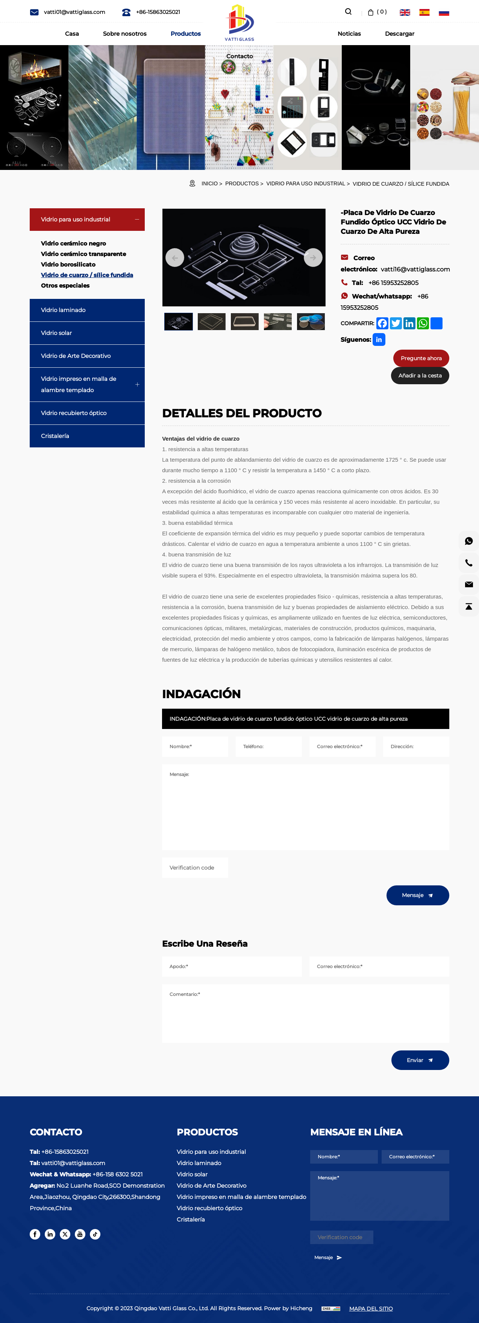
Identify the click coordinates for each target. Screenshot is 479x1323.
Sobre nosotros (125, 33)
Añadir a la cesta (420, 375)
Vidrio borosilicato (68, 264)
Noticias (349, 33)
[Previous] (174, 257)
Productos (186, 33)
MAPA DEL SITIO (371, 1308)
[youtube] (80, 1234)
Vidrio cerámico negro (73, 243)
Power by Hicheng (288, 1308)
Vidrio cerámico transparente (83, 254)
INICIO (210, 183)
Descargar (399, 33)
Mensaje (418, 895)
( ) (376, 11)
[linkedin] (50, 1234)
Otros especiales (65, 285)
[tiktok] (95, 1234)
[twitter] (65, 1234)
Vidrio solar (56, 332)
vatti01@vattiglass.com (67, 12)
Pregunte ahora (421, 358)
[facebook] (35, 1234)
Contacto (239, 56)
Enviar (420, 1060)
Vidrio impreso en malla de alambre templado (78, 384)
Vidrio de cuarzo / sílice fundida (401, 184)
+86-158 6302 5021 (117, 1174)
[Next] (313, 257)
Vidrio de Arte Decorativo (76, 355)
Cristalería (55, 435)
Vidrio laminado (63, 310)
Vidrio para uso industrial (305, 183)
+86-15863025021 (151, 12)
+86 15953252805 (379, 282)
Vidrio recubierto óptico (73, 413)
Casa (72, 33)
